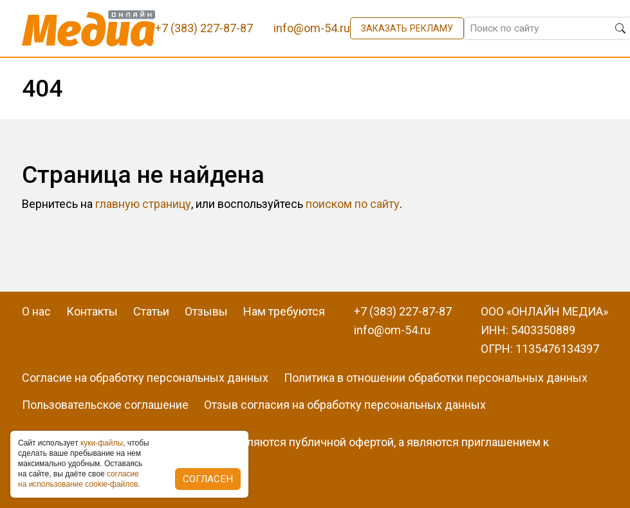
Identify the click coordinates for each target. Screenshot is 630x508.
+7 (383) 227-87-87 (403, 311)
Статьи (151, 311)
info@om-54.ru (392, 330)
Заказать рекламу (407, 28)
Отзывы (206, 311)
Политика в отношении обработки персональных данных (436, 377)
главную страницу (143, 204)
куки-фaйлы (101, 442)
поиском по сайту (353, 204)
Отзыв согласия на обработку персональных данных (345, 404)
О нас (36, 311)
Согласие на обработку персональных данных (145, 377)
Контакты (92, 311)
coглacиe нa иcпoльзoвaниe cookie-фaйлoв (78, 479)
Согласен (208, 479)
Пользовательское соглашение (105, 404)
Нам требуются (284, 311)
